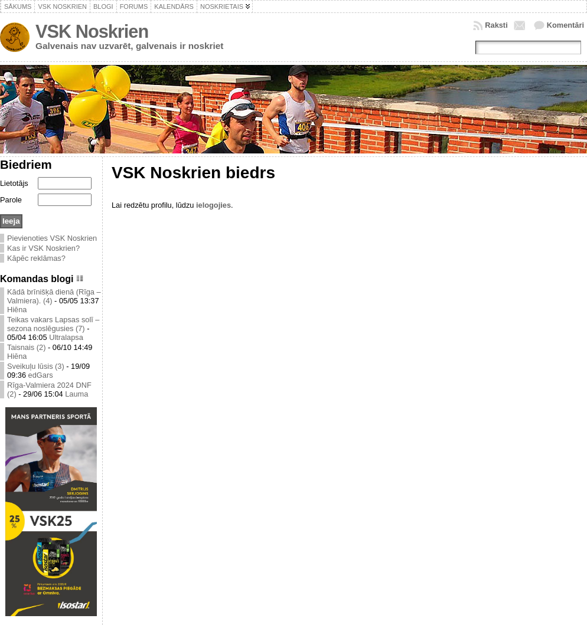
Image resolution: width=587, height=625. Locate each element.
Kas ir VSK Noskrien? (43, 248)
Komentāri (565, 25)
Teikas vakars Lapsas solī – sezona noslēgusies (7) (53, 324)
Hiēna (17, 309)
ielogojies (213, 205)
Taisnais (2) (26, 347)
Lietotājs (14, 183)
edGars (40, 375)
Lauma (76, 394)
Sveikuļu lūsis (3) (35, 366)
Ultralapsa (66, 337)
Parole (11, 199)
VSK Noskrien (91, 31)
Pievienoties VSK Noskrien (52, 238)
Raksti (496, 25)
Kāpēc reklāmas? (36, 258)
